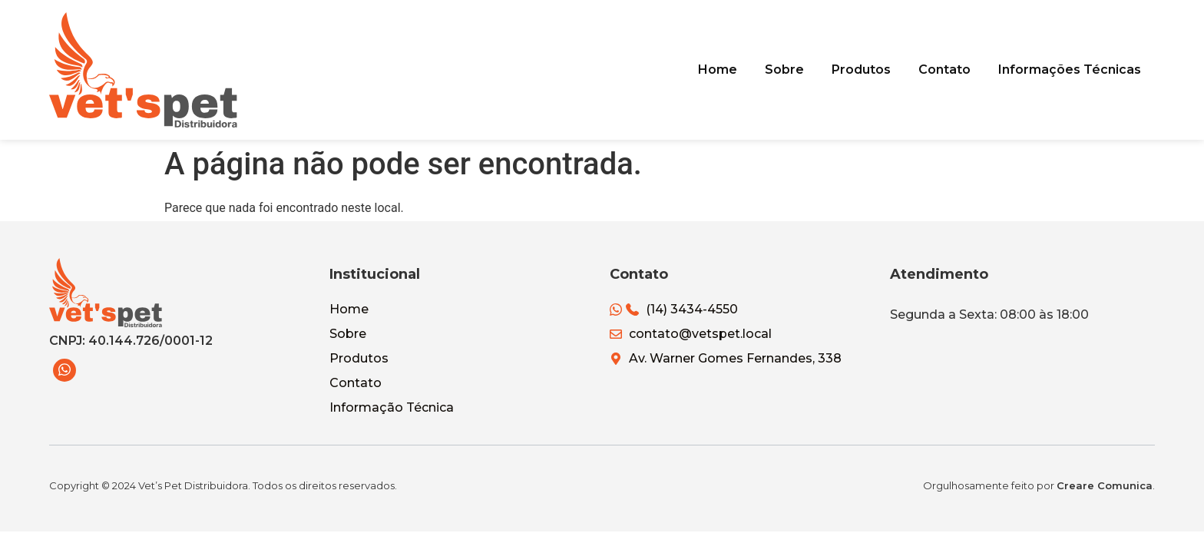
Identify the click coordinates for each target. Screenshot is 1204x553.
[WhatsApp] (64, 370)
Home (731, 69)
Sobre (795, 69)
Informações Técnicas (1071, 69)
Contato (949, 69)
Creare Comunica (1105, 485)
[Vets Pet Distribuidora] (143, 69)
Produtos (868, 69)
